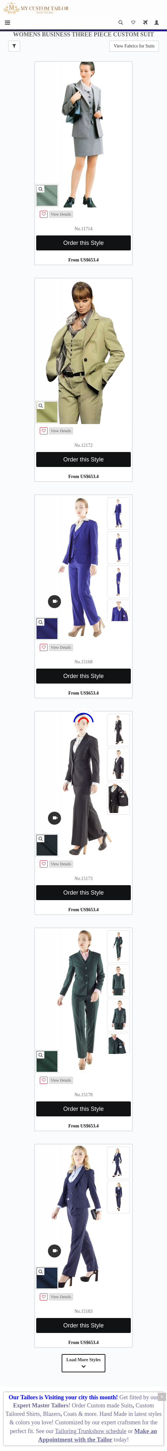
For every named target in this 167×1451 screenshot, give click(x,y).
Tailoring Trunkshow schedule (91, 1431)
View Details (61, 214)
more (90, 1414)
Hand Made (113, 1414)
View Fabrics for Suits (134, 46)
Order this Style (83, 243)
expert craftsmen (121, 1422)
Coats (71, 1414)
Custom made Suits (110, 1405)
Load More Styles (83, 1362)
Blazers (52, 1414)
